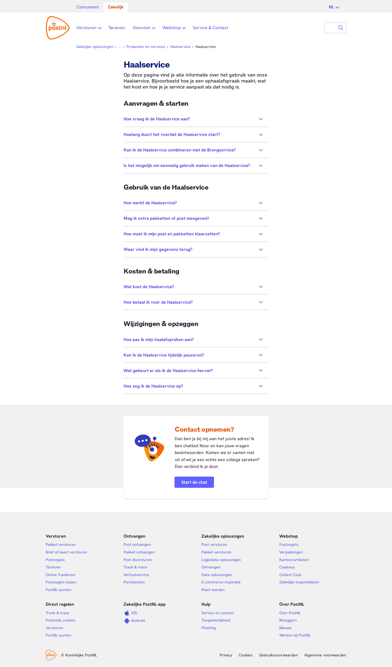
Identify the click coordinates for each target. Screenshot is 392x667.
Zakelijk (116, 7)
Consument (87, 7)
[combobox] (330, 28)
